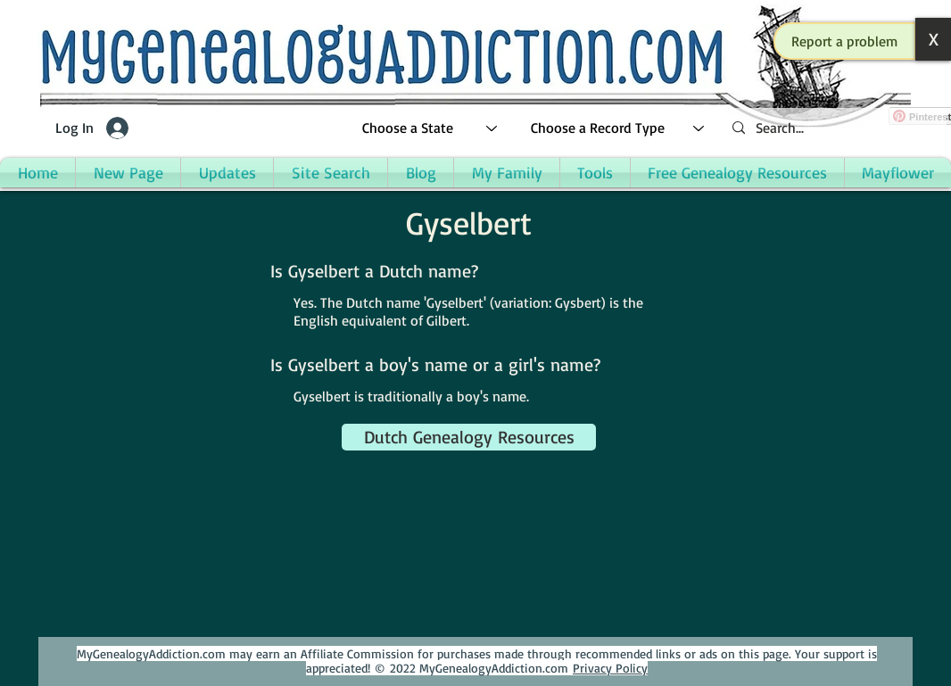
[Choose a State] (430, 128)
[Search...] (832, 128)
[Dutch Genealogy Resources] (469, 437)
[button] (844, 41)
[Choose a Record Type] (618, 128)
